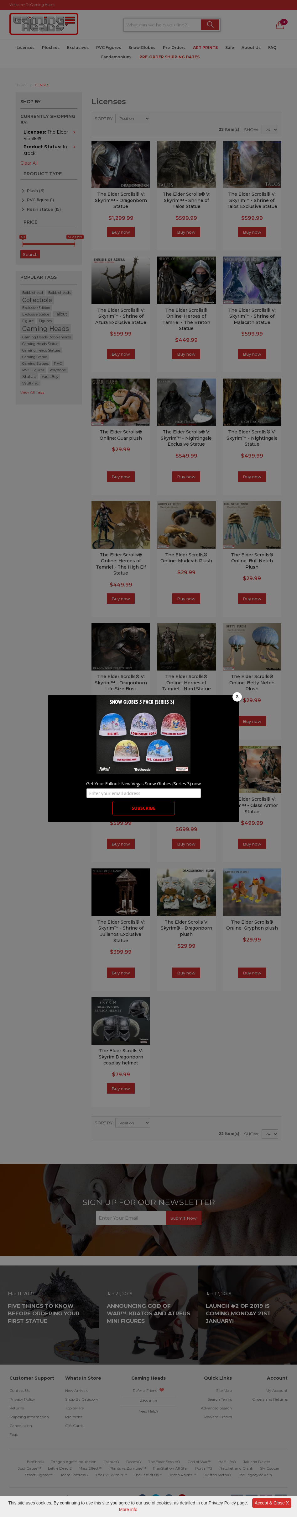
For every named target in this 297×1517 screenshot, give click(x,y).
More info (128, 1509)
